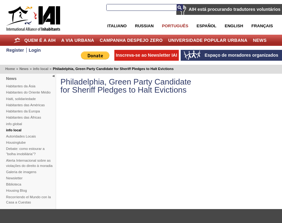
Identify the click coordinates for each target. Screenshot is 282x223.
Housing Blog (16, 190)
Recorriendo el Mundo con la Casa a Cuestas (28, 199)
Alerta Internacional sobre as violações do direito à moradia (29, 163)
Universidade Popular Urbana (208, 40)
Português (175, 26)
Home (17, 40)
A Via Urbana (77, 40)
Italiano (116, 26)
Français (262, 26)
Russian (144, 26)
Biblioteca (13, 184)
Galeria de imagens (21, 172)
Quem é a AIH (39, 40)
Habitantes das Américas (25, 105)
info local (40, 69)
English (234, 26)
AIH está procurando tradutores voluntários (234, 9)
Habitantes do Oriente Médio (28, 92)
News (260, 40)
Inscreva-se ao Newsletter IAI (146, 55)
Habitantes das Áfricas (23, 117)
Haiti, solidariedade (21, 99)
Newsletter (14, 178)
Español (206, 26)
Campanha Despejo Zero (131, 40)
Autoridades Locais (21, 136)
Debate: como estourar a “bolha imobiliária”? (25, 151)
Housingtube (16, 142)
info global (14, 124)
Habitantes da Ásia (21, 86)
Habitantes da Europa (23, 111)
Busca (180, 7)
